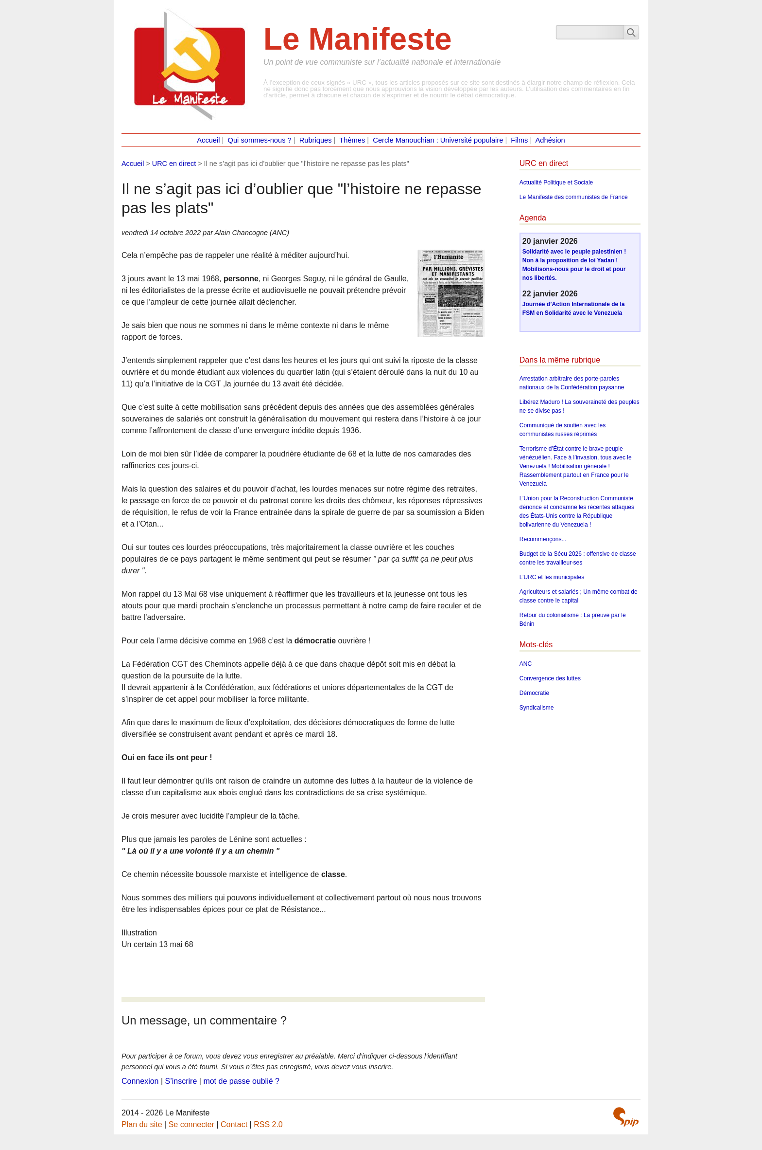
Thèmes (352, 140)
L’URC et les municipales (552, 577)
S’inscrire (181, 1081)
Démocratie (534, 693)
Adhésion (550, 140)
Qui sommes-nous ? (260, 140)
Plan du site (141, 1124)
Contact (234, 1124)
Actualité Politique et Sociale (556, 182)
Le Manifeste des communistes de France (574, 197)
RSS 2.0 (268, 1124)
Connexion (140, 1081)
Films (519, 140)
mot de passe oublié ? (241, 1081)
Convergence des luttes (550, 678)
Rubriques (315, 140)
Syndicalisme (537, 707)
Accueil (208, 140)
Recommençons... (543, 539)
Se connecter (191, 1124)
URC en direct (174, 163)
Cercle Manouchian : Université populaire (438, 140)
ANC (526, 663)
